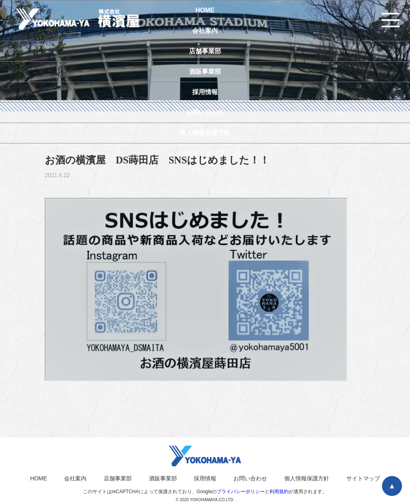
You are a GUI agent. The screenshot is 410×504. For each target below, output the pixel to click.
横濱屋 (84, 19)
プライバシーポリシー (241, 491)
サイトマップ (363, 478)
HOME (38, 478)
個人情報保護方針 (306, 478)
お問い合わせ (250, 478)
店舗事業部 (118, 478)
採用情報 (205, 478)
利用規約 (279, 491)
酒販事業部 (163, 478)
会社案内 (75, 478)
